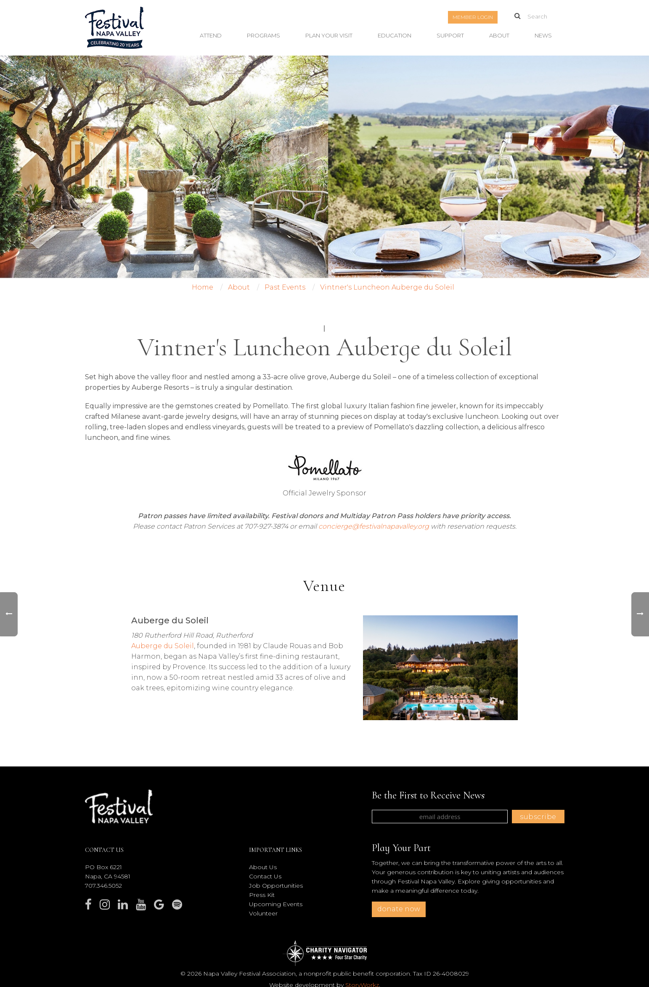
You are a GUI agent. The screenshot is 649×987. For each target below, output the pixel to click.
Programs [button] (263, 35)
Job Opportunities (276, 885)
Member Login (473, 17)
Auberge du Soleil (162, 646)
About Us (263, 867)
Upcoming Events (275, 904)
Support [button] (450, 35)
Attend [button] (211, 35)
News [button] (543, 35)
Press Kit (262, 895)
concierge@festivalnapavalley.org (373, 526)
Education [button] (394, 35)
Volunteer (263, 913)
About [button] (499, 35)
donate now (398, 909)
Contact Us (265, 876)
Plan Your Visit (328, 35)
